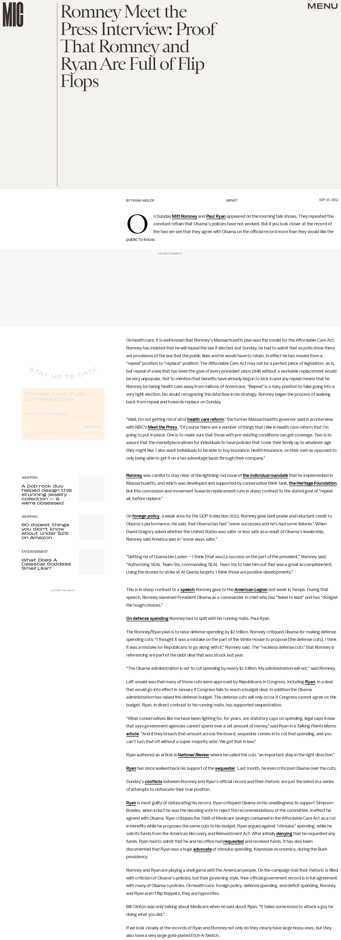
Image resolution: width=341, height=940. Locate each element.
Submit (93, 430)
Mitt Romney (184, 216)
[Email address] (63, 417)
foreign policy (146, 516)
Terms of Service (88, 437)
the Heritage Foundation (313, 483)
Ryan (310, 681)
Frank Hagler (142, 200)
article (132, 733)
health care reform (205, 419)
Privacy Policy (31, 439)
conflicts (153, 781)
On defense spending (147, 618)
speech (187, 589)
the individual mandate (265, 475)
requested (233, 841)
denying (284, 833)
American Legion (251, 589)
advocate (202, 849)
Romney (134, 475)
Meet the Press (162, 427)
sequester (225, 768)
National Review (193, 755)
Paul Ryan (216, 216)
